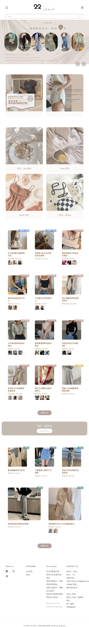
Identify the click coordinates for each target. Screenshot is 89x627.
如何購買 (29, 571)
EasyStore (62, 626)
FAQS (28, 575)
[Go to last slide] (77, 64)
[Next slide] (83, 64)
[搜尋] (79, 16)
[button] (6, 7)
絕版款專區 (44, 431)
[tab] (42, 62)
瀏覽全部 (44, 412)
